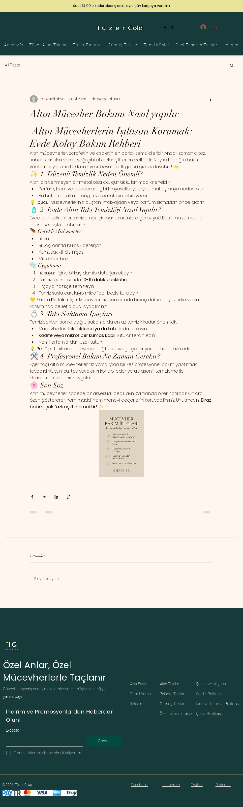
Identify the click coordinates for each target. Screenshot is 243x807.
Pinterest (223, 784)
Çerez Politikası (209, 713)
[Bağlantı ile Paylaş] (68, 497)
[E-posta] (43, 741)
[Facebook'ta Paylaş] (32, 497)
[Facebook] (165, 27)
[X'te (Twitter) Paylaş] (44, 497)
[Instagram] (171, 27)
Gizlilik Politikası (209, 693)
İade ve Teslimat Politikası (218, 703)
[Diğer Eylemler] (210, 99)
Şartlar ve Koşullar (211, 684)
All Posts (12, 65)
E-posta (14, 730)
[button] (231, 65)
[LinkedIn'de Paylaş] (56, 497)
